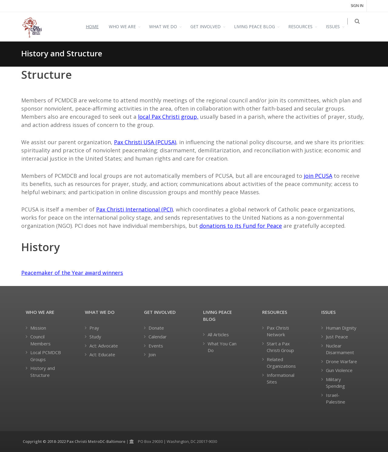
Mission (38, 328)
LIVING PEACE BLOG (258, 26)
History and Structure (42, 371)
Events (156, 346)
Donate (156, 328)
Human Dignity (341, 328)
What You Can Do (222, 347)
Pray (94, 328)
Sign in (357, 5)
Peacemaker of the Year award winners (72, 272)
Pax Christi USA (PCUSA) (145, 142)
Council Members (40, 340)
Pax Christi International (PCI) (134, 209)
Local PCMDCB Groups (45, 355)
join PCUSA (318, 175)
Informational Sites (280, 378)
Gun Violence (339, 370)
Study (95, 337)
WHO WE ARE (125, 26)
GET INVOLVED (209, 26)
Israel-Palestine (335, 398)
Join (152, 354)
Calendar (158, 337)
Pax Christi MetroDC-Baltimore (96, 441)
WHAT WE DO (167, 26)
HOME (95, 26)
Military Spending (335, 382)
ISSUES (336, 26)
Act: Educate (102, 354)
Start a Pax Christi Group (280, 347)
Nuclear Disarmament (340, 349)
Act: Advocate (103, 346)
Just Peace (337, 337)
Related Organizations (281, 362)
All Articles (218, 334)
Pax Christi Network (278, 331)
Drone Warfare (341, 361)
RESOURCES (304, 26)
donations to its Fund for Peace (240, 225)
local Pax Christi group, (168, 116)
